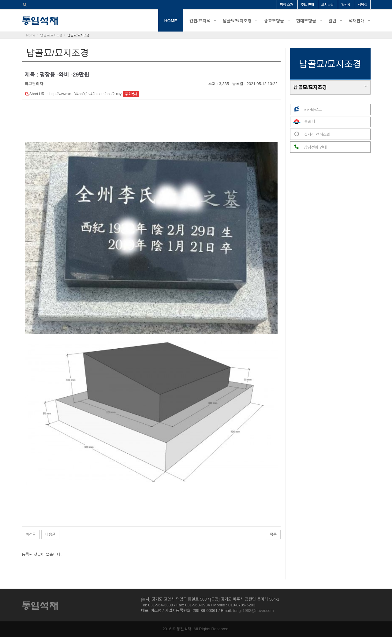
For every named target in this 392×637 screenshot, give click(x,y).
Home (30, 35)
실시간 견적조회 (310, 134)
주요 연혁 (307, 4)
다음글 (50, 534)
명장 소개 (286, 4)
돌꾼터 (302, 122)
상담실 (362, 4)
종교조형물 (274, 20)
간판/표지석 (200, 20)
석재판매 (356, 20)
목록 (273, 534)
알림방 (345, 4)
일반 (332, 20)
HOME (170, 20)
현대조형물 (306, 20)
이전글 (31, 534)
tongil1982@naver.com (253, 610)
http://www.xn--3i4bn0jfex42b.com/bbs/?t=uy (85, 94)
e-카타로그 (306, 109)
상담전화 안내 (308, 147)
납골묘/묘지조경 (237, 20)
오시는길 (327, 4)
